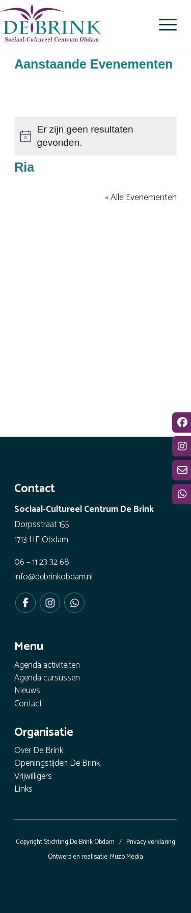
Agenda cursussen (47, 678)
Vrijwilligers (33, 777)
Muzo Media (126, 857)
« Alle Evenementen (141, 197)
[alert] (95, 136)
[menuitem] (163, 24)
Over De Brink (38, 751)
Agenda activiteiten (47, 666)
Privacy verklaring (150, 842)
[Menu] (163, 24)
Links (23, 790)
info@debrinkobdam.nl (53, 577)
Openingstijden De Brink (57, 764)
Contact (28, 704)
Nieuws (27, 691)
